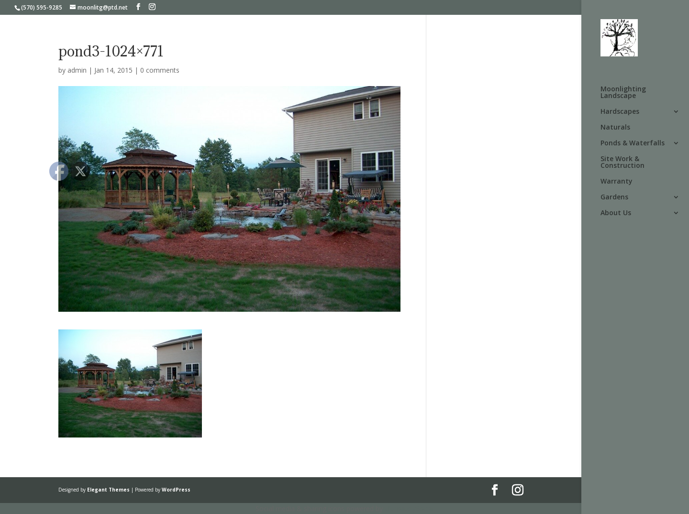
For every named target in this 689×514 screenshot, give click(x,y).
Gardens (614, 197)
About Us (615, 213)
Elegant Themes (108, 489)
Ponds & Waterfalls (632, 143)
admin (77, 70)
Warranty (616, 182)
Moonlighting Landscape (623, 93)
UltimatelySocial (409, 508)
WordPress (176, 489)
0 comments (159, 70)
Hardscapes (619, 112)
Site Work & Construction (622, 162)
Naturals (615, 127)
